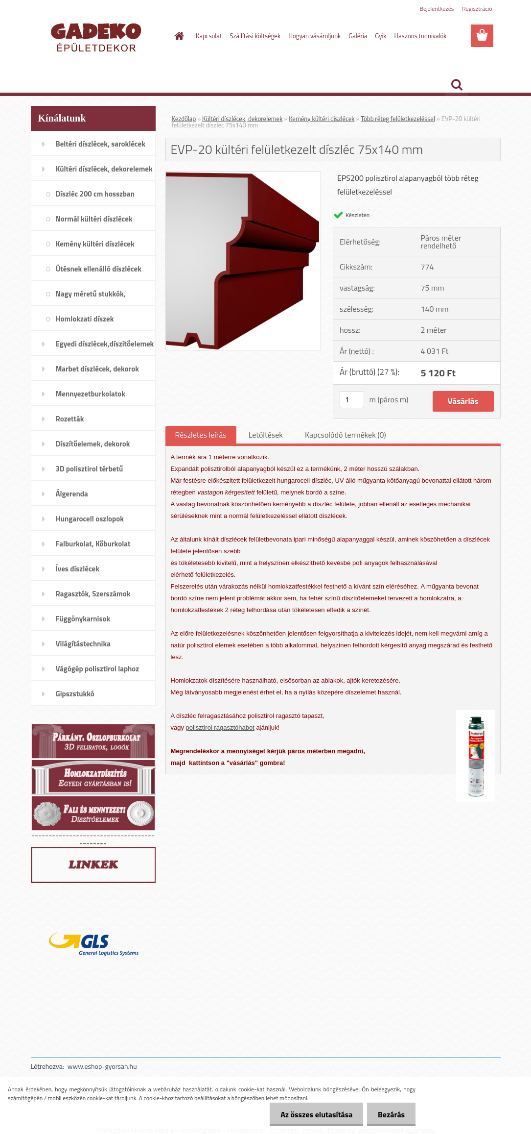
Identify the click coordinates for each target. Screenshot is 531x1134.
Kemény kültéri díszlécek (321, 118)
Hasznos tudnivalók (420, 36)
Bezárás (389, 1114)
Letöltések (266, 435)
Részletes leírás (201, 435)
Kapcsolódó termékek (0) (345, 435)
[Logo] (98, 36)
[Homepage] (177, 36)
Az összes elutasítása (312, 1114)
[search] (456, 85)
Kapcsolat (209, 36)
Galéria (357, 36)
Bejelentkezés (437, 8)
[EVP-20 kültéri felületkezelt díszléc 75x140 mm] (243, 175)
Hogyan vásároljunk (314, 36)
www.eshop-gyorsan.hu (102, 1066)
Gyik (380, 36)
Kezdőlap (184, 118)
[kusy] (352, 399)
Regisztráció (477, 8)
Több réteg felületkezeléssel (398, 118)
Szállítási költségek (255, 36)
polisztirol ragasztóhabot (220, 727)
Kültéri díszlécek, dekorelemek (242, 118)
